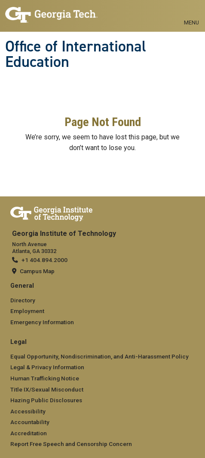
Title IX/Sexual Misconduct (46, 389)
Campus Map (37, 271)
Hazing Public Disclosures (46, 400)
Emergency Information (42, 322)
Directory (22, 300)
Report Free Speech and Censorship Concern (71, 443)
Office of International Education (75, 54)
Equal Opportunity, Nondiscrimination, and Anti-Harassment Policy (99, 356)
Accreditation (28, 433)
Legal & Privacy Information (47, 367)
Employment (27, 310)
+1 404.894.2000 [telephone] (44, 259)
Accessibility (28, 411)
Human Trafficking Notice (44, 378)
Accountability (29, 422)
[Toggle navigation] (191, 13)
